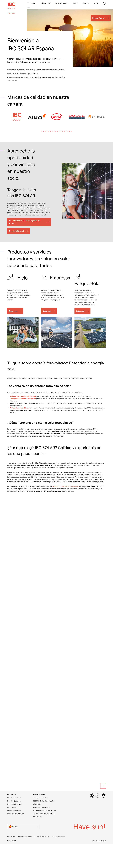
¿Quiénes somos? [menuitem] (61, 3)
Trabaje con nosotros (40, 798)
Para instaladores (13, 807)
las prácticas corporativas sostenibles (66, 487)
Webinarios (37, 817)
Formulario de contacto (15, 813)
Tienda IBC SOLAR (16, 231)
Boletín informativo (14, 810)
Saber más (13, 311)
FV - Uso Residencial (14, 798)
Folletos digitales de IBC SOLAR (44, 810)
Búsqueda (46, 3)
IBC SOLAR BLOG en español (43, 801)
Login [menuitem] (96, 3)
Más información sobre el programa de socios (24, 222)
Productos (36, 804)
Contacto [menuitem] (86, 3)
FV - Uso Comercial (14, 801)
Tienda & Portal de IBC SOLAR (44, 813)
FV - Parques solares (14, 804)
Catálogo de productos (41, 807)
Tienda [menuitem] (75, 3)
